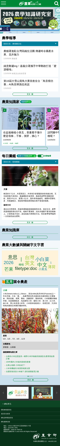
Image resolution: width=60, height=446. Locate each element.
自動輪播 (44, 156)
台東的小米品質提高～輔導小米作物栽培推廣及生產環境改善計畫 (30, 357)
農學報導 (9, 38)
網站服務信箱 (5, 422)
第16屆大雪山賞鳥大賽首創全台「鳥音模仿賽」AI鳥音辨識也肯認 (28, 82)
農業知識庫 (10, 230)
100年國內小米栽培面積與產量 (18, 362)
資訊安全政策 (5, 414)
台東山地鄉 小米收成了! (15, 365)
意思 (12, 257)
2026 (8, 262)
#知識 (11, 143)
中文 (42, 265)
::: (59, 35)
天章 (5, 189)
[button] (7, 404)
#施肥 (16, 143)
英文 (30, 263)
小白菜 (42, 259)
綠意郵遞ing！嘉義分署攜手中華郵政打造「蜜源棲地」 (30, 67)
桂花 (51, 267)
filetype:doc (26, 268)
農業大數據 (10, 245)
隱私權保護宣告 (6, 410)
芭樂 (21, 264)
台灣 (29, 257)
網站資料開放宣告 (7, 418)
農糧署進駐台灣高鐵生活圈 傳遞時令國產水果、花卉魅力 (29, 53)
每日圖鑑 (9, 156)
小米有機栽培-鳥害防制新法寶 (18, 368)
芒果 (8, 268)
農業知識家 (10, 102)
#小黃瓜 (5, 143)
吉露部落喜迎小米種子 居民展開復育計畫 (22, 372)
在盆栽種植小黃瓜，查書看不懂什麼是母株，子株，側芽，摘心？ (22, 134)
